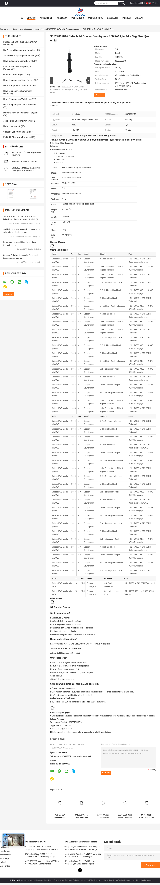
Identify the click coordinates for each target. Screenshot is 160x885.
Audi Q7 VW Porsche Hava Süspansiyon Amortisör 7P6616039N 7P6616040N (59, 816)
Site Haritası (5, 866)
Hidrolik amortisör (11, 126)
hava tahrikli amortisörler (100, 732)
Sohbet (98, 95)
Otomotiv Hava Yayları (13, 74)
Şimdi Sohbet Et (136, 3)
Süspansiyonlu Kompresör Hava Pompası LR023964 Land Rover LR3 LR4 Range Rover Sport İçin (82, 848)
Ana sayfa (4, 29)
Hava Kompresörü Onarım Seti (17, 85)
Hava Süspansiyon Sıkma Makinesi (19, 104)
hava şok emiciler (63, 732)
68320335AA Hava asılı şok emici (25, 161)
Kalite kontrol (95, 18)
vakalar (139, 18)
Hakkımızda (61, 18)
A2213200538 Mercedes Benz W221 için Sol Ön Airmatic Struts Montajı (42, 862)
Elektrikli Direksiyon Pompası (17, 137)
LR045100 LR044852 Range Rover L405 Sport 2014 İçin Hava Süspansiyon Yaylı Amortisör (26, 170)
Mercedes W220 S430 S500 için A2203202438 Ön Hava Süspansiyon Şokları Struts (40, 855)
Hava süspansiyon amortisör (31, 29)
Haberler (126, 18)
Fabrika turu (77, 18)
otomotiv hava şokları (80, 732)
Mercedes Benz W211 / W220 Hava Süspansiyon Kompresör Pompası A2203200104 (80, 863)
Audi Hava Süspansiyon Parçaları (19, 55)
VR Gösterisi (45, 18)
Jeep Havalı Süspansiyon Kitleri (18, 121)
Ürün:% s (31, 18)
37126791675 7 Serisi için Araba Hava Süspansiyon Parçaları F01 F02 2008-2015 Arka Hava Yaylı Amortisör (81, 816)
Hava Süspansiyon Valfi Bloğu (17, 99)
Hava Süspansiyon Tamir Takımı (18, 80)
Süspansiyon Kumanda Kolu (16, 132)
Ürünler (14, 29)
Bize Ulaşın (112, 18)
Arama (121, 3)
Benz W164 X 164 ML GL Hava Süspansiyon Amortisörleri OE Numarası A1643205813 (42, 848)
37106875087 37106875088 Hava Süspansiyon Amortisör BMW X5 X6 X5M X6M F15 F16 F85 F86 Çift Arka (103, 816)
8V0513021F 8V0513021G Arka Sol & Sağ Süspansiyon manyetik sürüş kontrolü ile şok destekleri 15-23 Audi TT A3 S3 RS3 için (147, 816)
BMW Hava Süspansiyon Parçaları (19, 50)
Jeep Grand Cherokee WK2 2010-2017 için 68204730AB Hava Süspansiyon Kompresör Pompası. (83, 855)
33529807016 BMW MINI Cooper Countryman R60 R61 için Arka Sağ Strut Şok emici (69, 89)
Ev (22, 18)
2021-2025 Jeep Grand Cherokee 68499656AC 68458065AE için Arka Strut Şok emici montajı (125, 816)
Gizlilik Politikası (16, 880)
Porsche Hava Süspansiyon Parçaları (20, 112)
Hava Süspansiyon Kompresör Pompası (80, 842)
